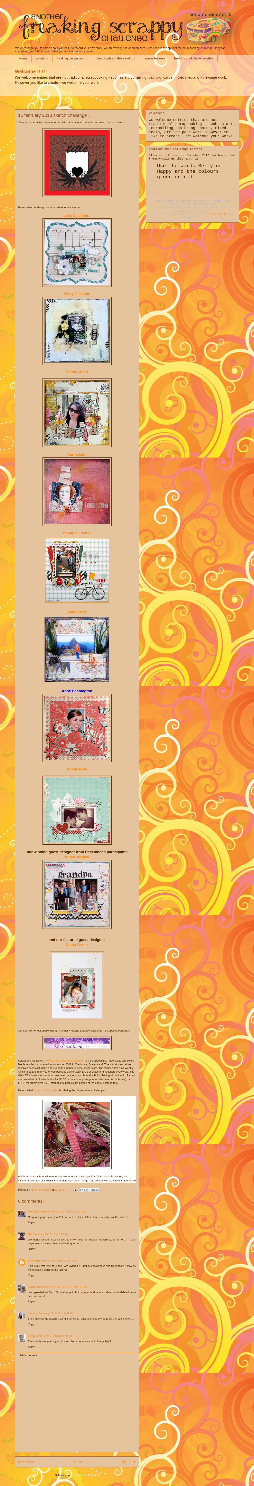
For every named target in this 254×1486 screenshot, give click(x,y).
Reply (31, 1222)
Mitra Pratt (77, 612)
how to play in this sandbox (116, 58)
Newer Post (26, 1462)
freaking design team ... (73, 58)
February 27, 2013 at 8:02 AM (56, 1313)
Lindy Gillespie (77, 294)
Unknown (34, 1260)
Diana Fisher (77, 945)
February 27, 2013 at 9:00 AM (54, 1336)
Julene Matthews (38, 1286)
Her (30, 1234)
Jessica (33, 1313)
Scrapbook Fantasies (46, 1090)
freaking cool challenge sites (193, 58)
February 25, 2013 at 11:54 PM (68, 1286)
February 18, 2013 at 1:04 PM (51, 1234)
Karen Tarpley (77, 857)
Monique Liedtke (76, 533)
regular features (154, 58)
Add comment (28, 1355)
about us (42, 58)
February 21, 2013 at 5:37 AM (58, 1260)
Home (23, 58)
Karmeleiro (76, 455)
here (162, 155)
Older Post (128, 1462)
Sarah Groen (77, 372)
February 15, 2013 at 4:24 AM (67, 1211)
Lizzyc (32, 1336)
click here (217, 214)
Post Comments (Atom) (85, 1475)
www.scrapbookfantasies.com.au (64, 1060)
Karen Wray (77, 769)
